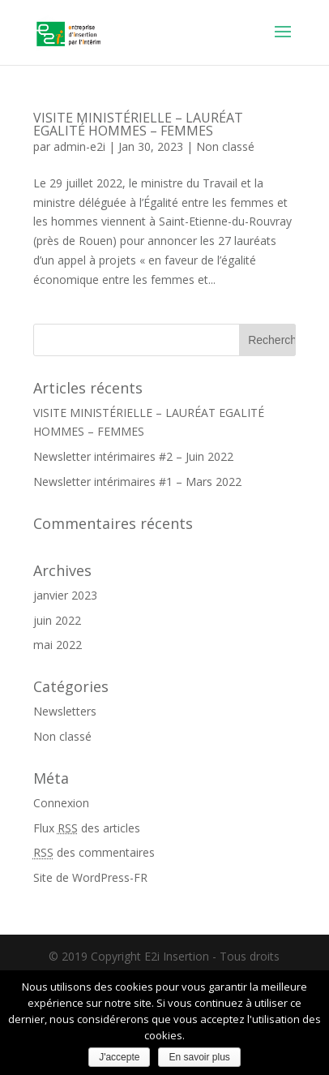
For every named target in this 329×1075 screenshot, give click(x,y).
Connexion (61, 803)
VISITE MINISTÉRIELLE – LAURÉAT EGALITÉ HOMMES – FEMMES (138, 124)
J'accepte (119, 1057)
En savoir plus (199, 1057)
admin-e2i (79, 146)
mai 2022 (57, 644)
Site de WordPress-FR (90, 877)
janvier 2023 (65, 595)
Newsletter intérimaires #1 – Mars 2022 (137, 481)
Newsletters (64, 711)
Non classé (225, 146)
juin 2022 (57, 620)
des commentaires (94, 852)
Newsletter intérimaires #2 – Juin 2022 (133, 456)
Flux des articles (86, 828)
